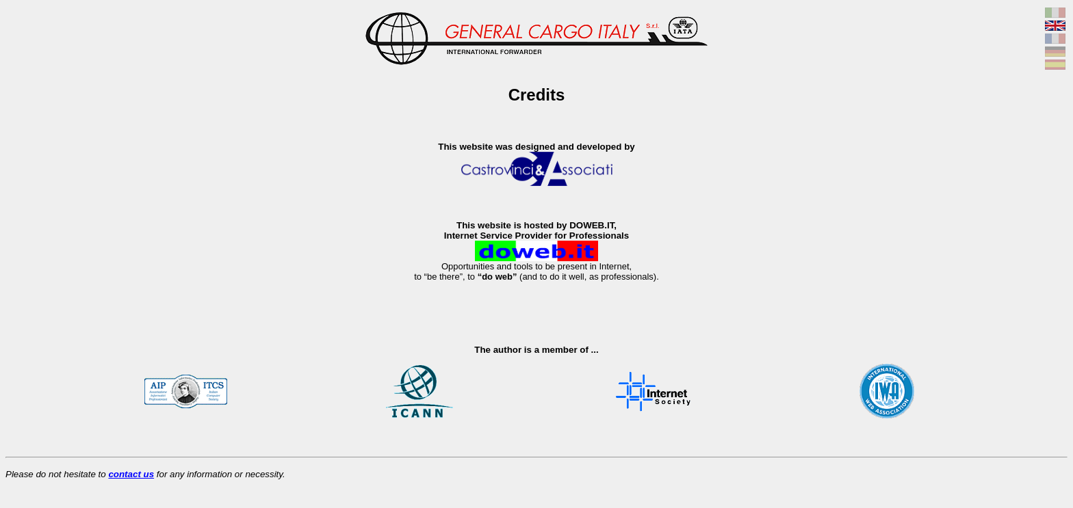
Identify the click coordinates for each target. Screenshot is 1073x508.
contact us (131, 474)
